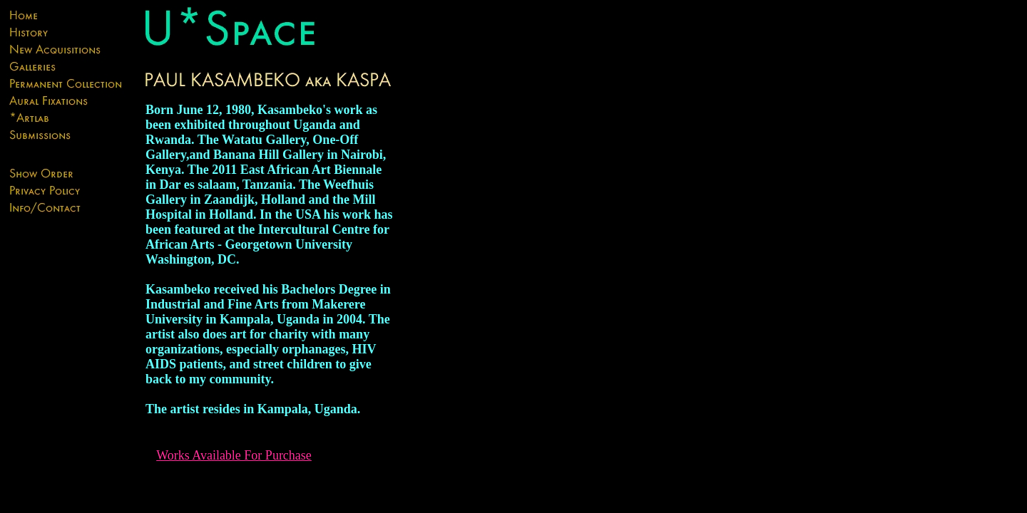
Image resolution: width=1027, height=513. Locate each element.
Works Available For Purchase (234, 455)
